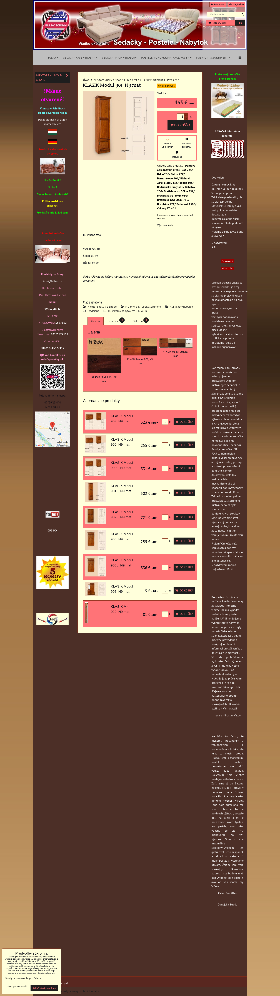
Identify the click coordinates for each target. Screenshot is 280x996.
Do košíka (180, 125)
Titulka (52, 57)
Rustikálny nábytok (181, 306)
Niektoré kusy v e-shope (102, 306)
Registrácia (236, 4)
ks (166, 421)
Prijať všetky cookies (44, 988)
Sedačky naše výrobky (80, 57)
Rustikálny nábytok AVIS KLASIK (127, 311)
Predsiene (93, 311)
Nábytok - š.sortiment (213, 57)
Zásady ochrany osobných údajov (79, 991)
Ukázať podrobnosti (16, 986)
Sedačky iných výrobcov (119, 57)
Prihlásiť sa (217, 4)
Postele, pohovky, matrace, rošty (166, 57)
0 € (240, 22)
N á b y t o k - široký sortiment (143, 306)
